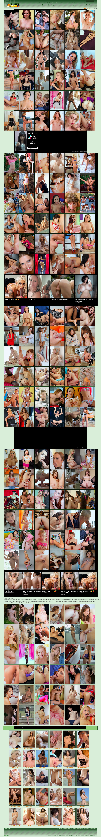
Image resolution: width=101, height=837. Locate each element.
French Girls (15, 759)
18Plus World (82, 740)
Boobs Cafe (69, 778)
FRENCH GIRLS (80, 828)
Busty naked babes (29, 740)
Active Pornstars (56, 740)
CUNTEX (56, 759)
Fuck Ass (29, 817)
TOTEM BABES (93, 828)
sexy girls (29, 778)
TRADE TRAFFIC (8, 828)
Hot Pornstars (69, 740)
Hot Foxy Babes (82, 778)
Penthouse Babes (56, 817)
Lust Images (56, 778)
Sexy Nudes (82, 797)
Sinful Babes (56, 797)
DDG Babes (15, 740)
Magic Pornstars (29, 759)
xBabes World (42, 740)
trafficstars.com (84, 151)
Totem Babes (29, 797)
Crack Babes (42, 797)
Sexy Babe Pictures (15, 817)
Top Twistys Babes (82, 759)
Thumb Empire (42, 778)
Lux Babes (69, 797)
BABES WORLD (72, 828)
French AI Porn (55, 2)
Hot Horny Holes (42, 817)
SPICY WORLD (66, 828)
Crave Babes (82, 817)
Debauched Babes (15, 797)
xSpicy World (42, 759)
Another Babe (69, 759)
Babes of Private (15, 778)
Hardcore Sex (69, 817)
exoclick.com (77, 151)
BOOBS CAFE (86, 828)
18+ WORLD (59, 828)
